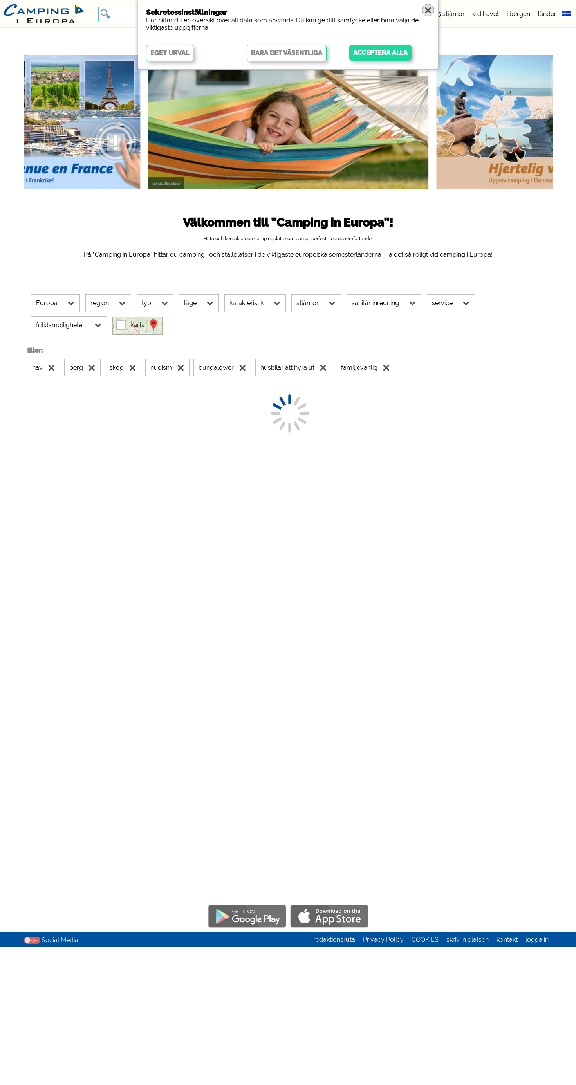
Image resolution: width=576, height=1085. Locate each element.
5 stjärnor (451, 14)
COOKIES (425, 1077)
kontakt (507, 1077)
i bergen (518, 14)
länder (547, 14)
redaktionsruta (334, 1077)
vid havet (486, 14)
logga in (537, 1077)
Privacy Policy (383, 1077)
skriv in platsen (467, 1077)
